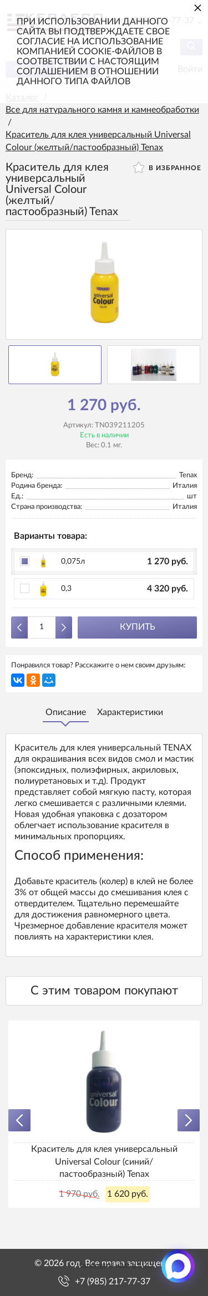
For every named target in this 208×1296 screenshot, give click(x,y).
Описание (65, 712)
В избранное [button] (167, 167)
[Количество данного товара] (41, 627)
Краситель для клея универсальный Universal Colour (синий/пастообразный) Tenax (104, 1161)
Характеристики (130, 712)
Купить (137, 627)
